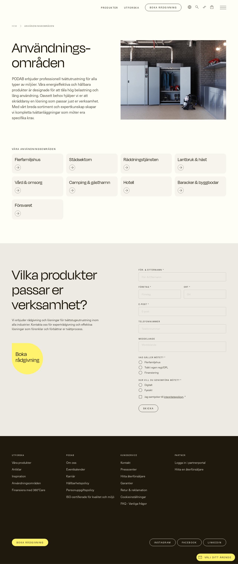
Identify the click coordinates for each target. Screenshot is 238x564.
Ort (187, 287)
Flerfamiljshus (152, 362)
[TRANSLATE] (204, 7)
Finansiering (152, 372)
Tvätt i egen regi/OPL (156, 367)
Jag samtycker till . (165, 397)
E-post (144, 304)
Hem (14, 26)
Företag (145, 287)
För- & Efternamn (151, 270)
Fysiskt (148, 390)
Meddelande (147, 339)
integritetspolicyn (173, 397)
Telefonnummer (149, 321)
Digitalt (148, 385)
